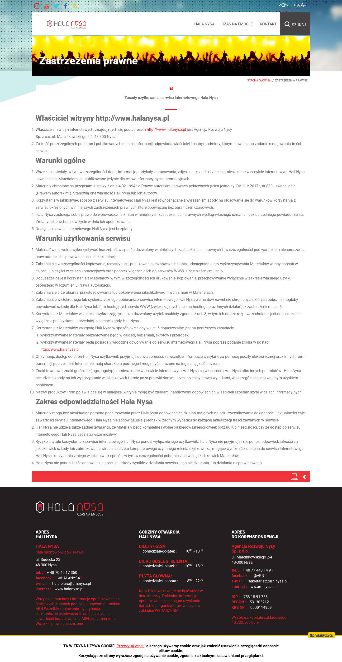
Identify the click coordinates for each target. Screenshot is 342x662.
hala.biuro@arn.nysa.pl (71, 583)
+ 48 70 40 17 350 (62, 572)
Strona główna (259, 80)
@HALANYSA (68, 578)
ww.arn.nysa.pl (263, 586)
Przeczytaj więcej (131, 646)
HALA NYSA (78, 24)
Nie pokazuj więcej (321, 635)
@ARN (258, 575)
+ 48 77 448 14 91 (258, 570)
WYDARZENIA (166, 610)
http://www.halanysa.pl (166, 129)
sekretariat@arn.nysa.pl (268, 581)
